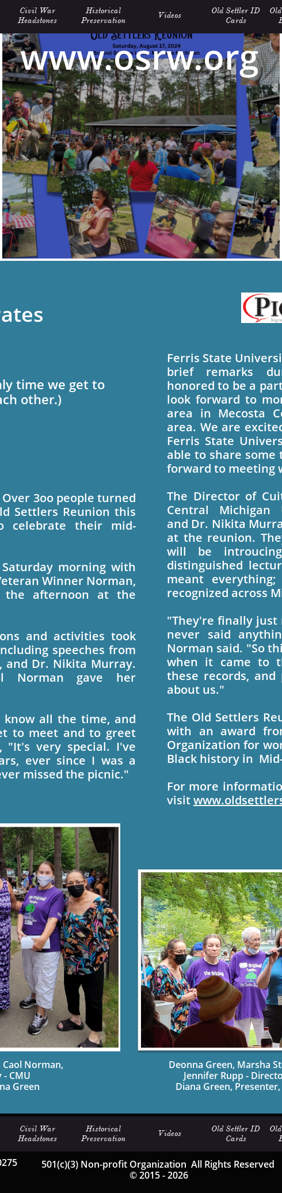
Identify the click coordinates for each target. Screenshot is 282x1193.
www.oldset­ (226, 800)
